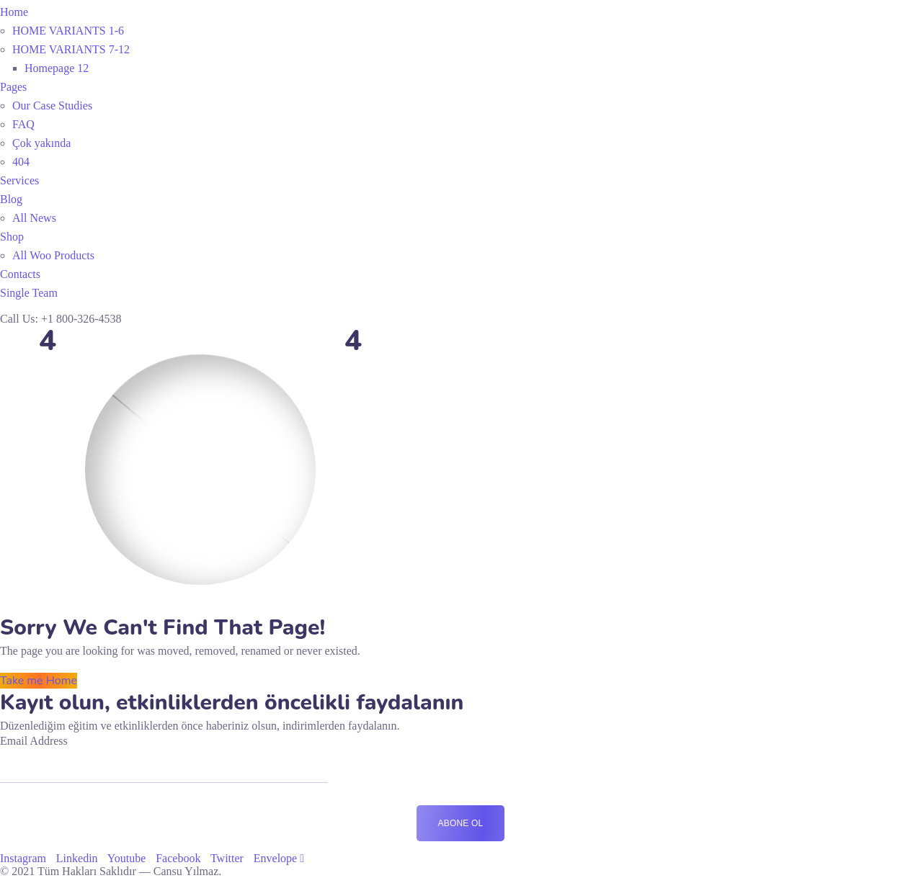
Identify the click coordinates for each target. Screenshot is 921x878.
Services (19, 180)
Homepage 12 (57, 68)
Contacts (20, 274)
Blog (11, 199)
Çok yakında (41, 143)
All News (34, 218)
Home (14, 12)
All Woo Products (53, 255)
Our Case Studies (52, 105)
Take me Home (38, 681)
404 (21, 162)
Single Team (29, 293)
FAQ (23, 124)
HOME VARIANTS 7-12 (71, 49)
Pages (13, 87)
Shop (12, 236)
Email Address (34, 741)
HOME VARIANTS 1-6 (68, 30)
